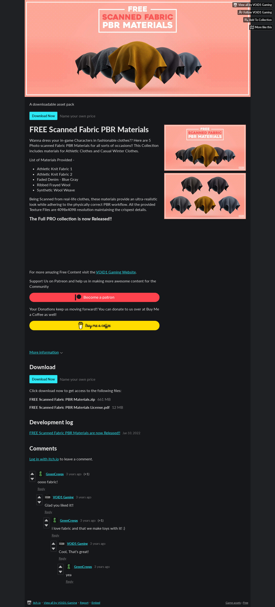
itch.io (37, 602)
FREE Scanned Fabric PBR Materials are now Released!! (74, 432)
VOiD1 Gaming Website (116, 272)
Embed (96, 602)
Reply (41, 489)
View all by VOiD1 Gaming (60, 602)
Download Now (43, 116)
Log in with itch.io (44, 459)
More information (46, 352)
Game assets (233, 602)
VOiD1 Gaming (63, 497)
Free (245, 602)
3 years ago (73, 474)
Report (84, 602)
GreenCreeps (55, 474)
